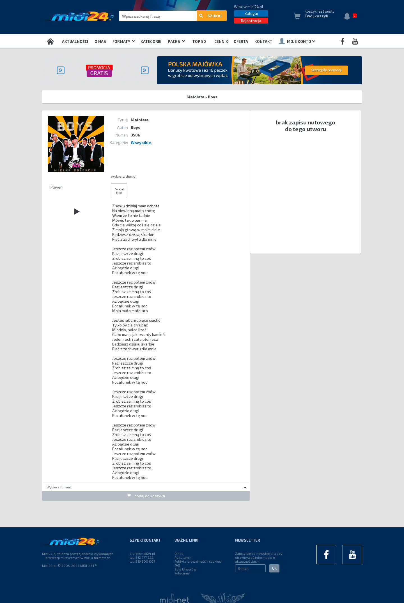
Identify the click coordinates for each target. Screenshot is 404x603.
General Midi (119, 190)
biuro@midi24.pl (142, 553)
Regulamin (183, 557)
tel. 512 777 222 (141, 557)
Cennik (221, 41)
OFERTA (241, 41)
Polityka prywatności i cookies (198, 561)
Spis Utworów (185, 569)
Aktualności (75, 41)
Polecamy (182, 573)
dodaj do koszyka (146, 495)
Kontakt (263, 41)
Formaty (124, 41)
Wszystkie (141, 142)
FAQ (177, 565)
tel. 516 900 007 (142, 561)
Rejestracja (251, 20)
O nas (100, 41)
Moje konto (297, 41)
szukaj (210, 16)
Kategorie (151, 41)
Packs (176, 41)
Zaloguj (251, 13)
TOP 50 (199, 41)
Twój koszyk (316, 16)
